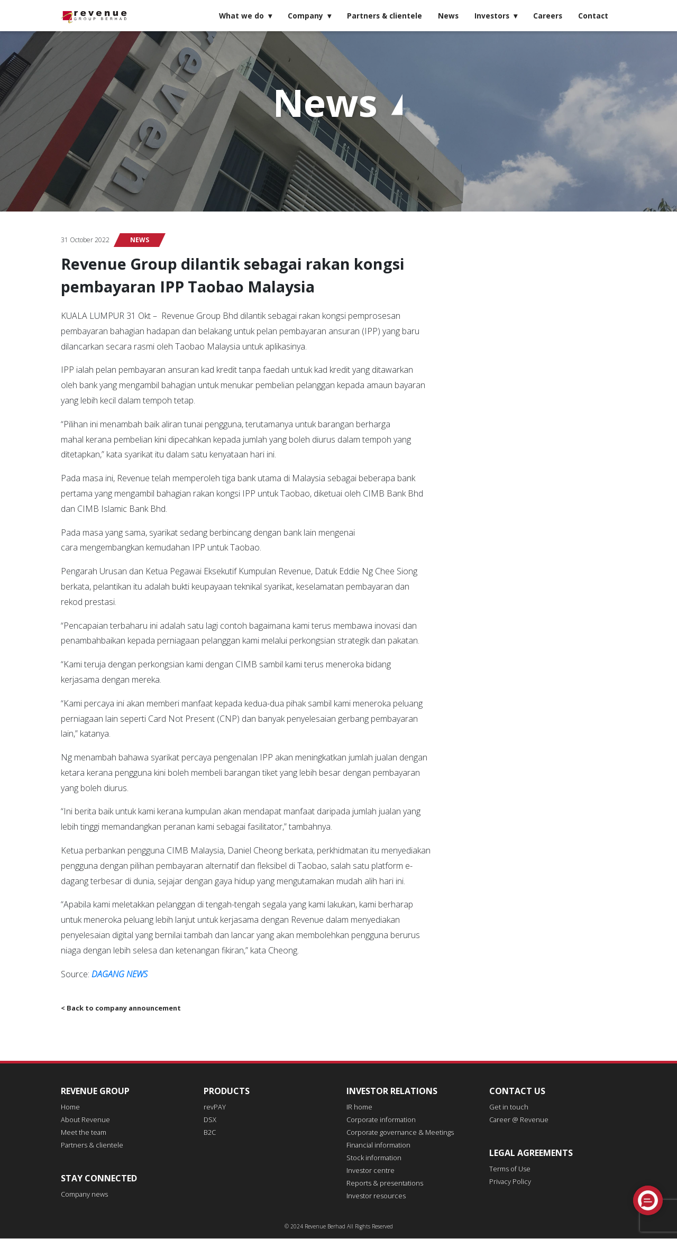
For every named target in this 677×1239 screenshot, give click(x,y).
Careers (547, 16)
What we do (241, 16)
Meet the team (82, 1132)
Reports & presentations (380, 1183)
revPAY (214, 1107)
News (448, 16)
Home (69, 1107)
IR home (358, 1107)
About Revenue (83, 1120)
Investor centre (367, 1171)
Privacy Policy (508, 1182)
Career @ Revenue (516, 1120)
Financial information (375, 1145)
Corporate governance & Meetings (394, 1132)
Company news (82, 1194)
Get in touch (506, 1107)
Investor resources (372, 1196)
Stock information (370, 1158)
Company (305, 16)
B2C (209, 1132)
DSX (209, 1120)
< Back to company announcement (119, 1008)
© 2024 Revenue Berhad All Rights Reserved (339, 1227)
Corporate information (377, 1120)
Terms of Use (508, 1169)
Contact (593, 16)
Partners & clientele (384, 16)
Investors (491, 16)
